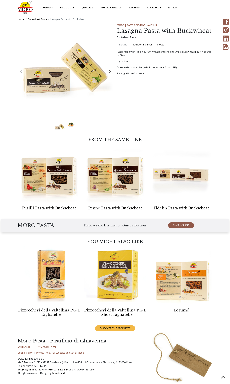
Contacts (154, 7)
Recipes (134, 7)
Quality (87, 7)
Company (46, 7)
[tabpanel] (164, 62)
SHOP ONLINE (181, 229)
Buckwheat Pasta (37, 19)
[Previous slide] (13, 71)
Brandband (58, 373)
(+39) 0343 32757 (31, 369)
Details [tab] (123, 44)
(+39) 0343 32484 (57, 369)
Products (67, 7)
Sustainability (111, 7)
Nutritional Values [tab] (142, 44)
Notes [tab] (160, 44)
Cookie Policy (25, 352)
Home (21, 19)
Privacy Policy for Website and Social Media (60, 352)
